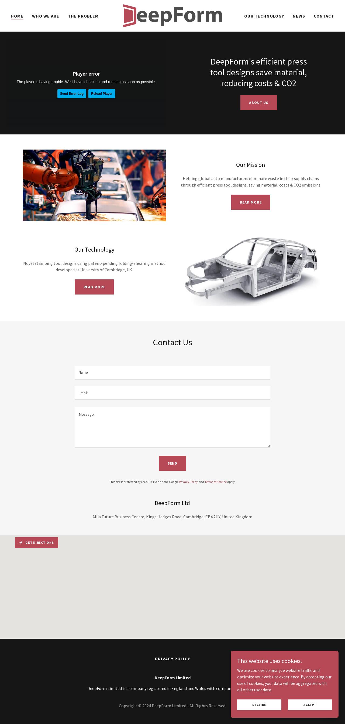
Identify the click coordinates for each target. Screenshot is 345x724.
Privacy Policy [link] (188, 482)
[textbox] (172, 373)
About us (258, 102)
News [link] (299, 16)
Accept (309, 705)
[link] (172, 15)
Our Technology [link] (264, 16)
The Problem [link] (83, 16)
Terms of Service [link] (216, 482)
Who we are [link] (45, 16)
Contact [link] (324, 16)
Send (173, 463)
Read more (251, 202)
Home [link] (17, 16)
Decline (259, 705)
